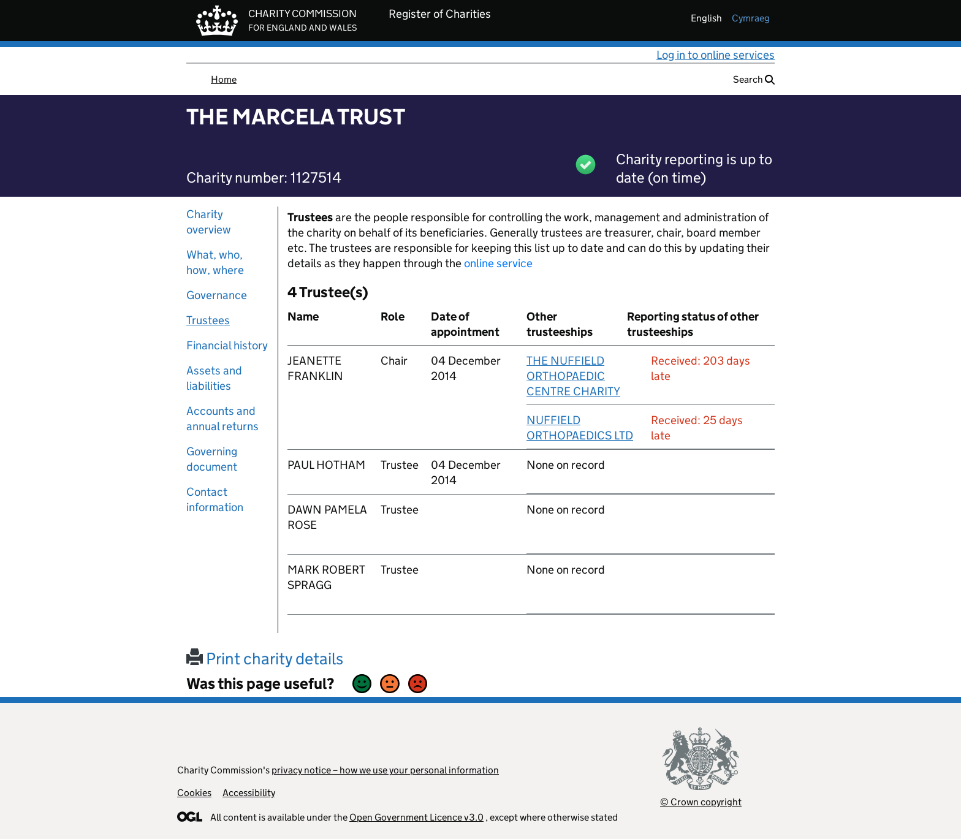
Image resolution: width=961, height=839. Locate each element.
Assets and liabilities (214, 378)
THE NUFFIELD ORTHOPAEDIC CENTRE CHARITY (573, 376)
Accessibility (248, 793)
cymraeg (751, 18)
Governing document (211, 459)
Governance (216, 295)
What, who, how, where (215, 262)
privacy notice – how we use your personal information (385, 770)
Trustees (208, 320)
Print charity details (264, 658)
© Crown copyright (701, 802)
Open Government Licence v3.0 (416, 817)
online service (498, 263)
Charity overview (208, 222)
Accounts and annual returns (222, 418)
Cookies (194, 793)
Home (224, 79)
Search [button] (754, 79)
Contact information (214, 499)
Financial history (227, 345)
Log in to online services (715, 55)
